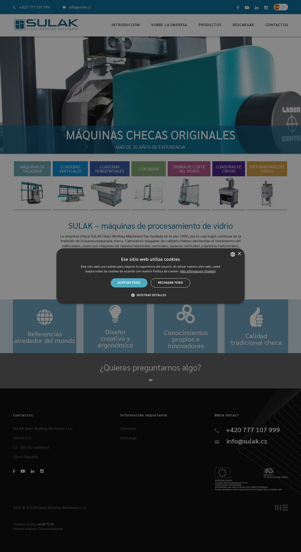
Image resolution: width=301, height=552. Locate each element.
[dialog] (150, 276)
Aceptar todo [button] (129, 283)
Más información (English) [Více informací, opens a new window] (198, 271)
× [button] (239, 254)
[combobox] (232, 254)
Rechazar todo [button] (170, 283)
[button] (150, 295)
